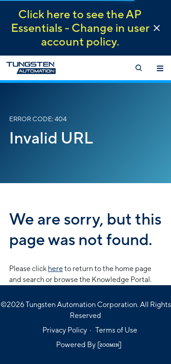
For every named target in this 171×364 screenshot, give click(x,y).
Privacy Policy (64, 330)
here (55, 268)
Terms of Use (116, 330)
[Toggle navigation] (160, 68)
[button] (156, 28)
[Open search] (138, 68)
